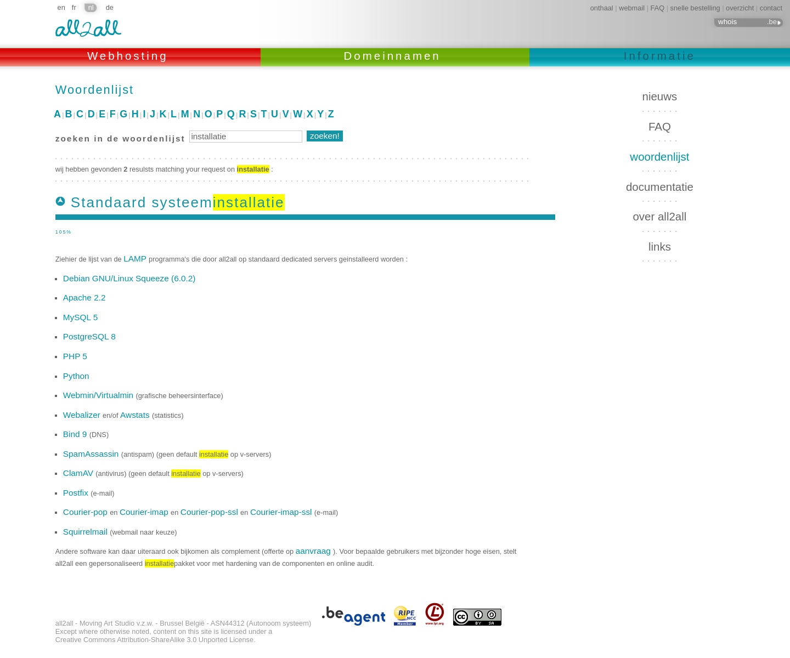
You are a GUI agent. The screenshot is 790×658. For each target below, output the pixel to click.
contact (771, 8)
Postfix (77, 492)
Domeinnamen (395, 55)
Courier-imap (145, 512)
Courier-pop (86, 512)
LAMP (136, 258)
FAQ (658, 8)
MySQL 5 (80, 317)
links (659, 246)
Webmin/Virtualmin (99, 395)
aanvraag (314, 550)
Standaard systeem (178, 202)
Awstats (136, 414)
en (61, 7)
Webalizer (83, 414)
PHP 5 (75, 356)
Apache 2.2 (84, 297)
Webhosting (130, 55)
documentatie (659, 186)
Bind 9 (76, 434)
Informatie (660, 55)
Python (76, 376)
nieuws (660, 96)
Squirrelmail (86, 531)
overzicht (740, 8)
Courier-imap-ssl (282, 512)
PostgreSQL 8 (89, 336)
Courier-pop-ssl (210, 512)
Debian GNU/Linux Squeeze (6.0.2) (129, 278)
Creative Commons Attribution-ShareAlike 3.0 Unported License (154, 640)
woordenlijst (659, 156)
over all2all (659, 216)
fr (74, 7)
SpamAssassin (92, 453)
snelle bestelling (695, 8)
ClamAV (79, 473)
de (110, 7)
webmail (632, 8)
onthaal (601, 8)
